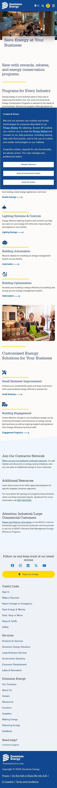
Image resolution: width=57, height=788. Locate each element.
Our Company (9, 684)
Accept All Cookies (28, 182)
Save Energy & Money (13, 609)
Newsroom (7, 702)
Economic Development (14, 664)
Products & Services (12, 641)
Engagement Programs (15, 432)
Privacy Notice (10, 128)
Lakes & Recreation (12, 670)
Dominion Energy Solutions (16, 647)
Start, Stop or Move (12, 615)
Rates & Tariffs (9, 621)
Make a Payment (10, 597)
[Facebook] (12, 566)
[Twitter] (36, 566)
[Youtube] (44, 566)
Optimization (8, 296)
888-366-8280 (24, 500)
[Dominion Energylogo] (12, 5)
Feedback (7, 731)
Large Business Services (14, 652)
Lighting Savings (13, 232)
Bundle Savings (12, 197)
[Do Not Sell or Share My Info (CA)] (29, 776)
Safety (5, 627)
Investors (7, 707)
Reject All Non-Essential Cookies (28, 173)
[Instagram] (20, 566)
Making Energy (10, 719)
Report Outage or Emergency (17, 603)
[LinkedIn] (28, 566)
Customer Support (10, 745)
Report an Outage (28, 574)
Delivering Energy (11, 725)
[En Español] (8, 782)
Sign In (5, 592)
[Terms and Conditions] (27, 782)
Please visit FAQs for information (17, 522)
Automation (7, 264)
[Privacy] (6, 776)
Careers (6, 696)
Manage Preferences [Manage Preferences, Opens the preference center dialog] (28, 164)
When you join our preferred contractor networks (24, 461)
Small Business (12, 394)
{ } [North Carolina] (13, 759)
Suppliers (7, 713)
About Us (7, 690)
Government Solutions (13, 658)
